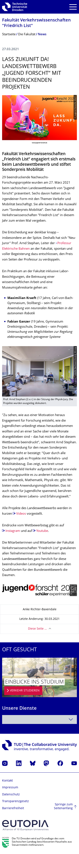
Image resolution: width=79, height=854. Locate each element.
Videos (21, 514)
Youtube (42, 531)
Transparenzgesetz (15, 801)
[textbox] (39, 719)
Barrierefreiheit (13, 808)
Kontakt (7, 780)
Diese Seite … (37, 628)
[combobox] (39, 719)
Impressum (10, 787)
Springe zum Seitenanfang (63, 806)
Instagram (12, 531)
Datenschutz (11, 794)
